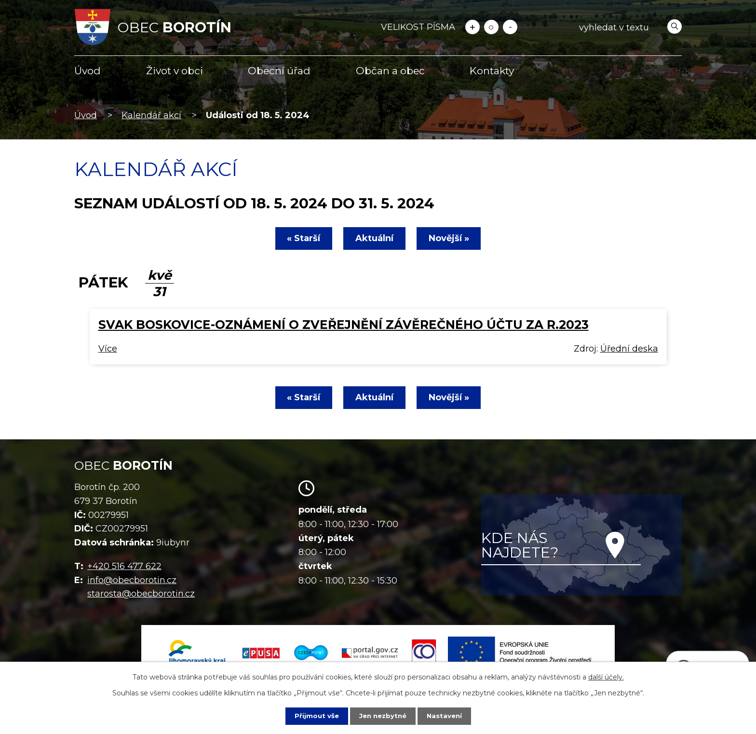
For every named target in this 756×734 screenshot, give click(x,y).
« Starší (300, 238)
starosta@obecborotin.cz (141, 593)
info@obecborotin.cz (131, 580)
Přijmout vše (314, 715)
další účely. (606, 676)
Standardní (491, 27)
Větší (472, 27)
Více (107, 348)
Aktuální (374, 238)
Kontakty (492, 71)
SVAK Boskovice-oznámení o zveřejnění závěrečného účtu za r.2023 (343, 324)
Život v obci (174, 71)
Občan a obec (390, 71)
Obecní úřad (279, 71)
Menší (510, 27)
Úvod (87, 71)
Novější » (452, 238)
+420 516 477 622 (124, 566)
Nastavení (446, 715)
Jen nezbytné (382, 715)
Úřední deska (629, 348)
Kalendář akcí (151, 115)
